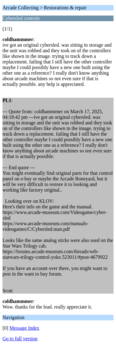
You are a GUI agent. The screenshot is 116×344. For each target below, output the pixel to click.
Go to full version (19, 338)
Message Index (24, 328)
